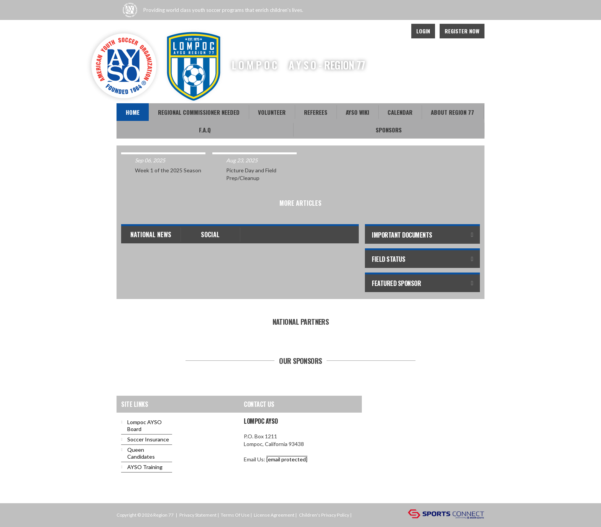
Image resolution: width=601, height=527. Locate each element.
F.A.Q (205, 130)
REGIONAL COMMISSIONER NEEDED (199, 112)
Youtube (396, 31)
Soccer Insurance (148, 439)
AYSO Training (145, 467)
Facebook (379, 31)
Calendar (400, 112)
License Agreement (274, 515)
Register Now (462, 31)
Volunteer (272, 112)
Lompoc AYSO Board (144, 425)
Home (133, 112)
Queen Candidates (141, 453)
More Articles (300, 203)
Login (423, 31)
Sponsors (389, 130)
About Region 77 (452, 112)
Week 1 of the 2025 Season (168, 170)
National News (150, 234)
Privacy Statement (198, 515)
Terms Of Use (235, 515)
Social (210, 234)
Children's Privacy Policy (324, 515)
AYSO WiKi (357, 112)
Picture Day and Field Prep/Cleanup (251, 174)
